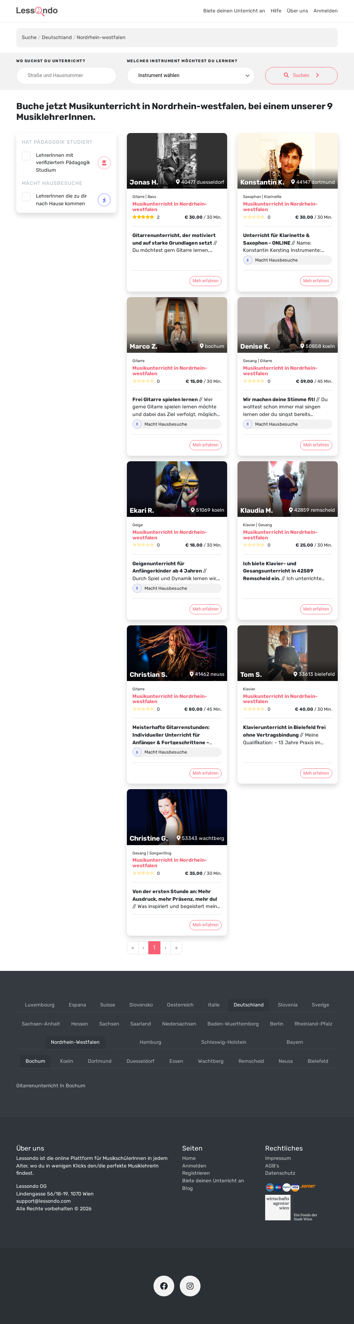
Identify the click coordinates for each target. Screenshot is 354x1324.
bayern (295, 1042)
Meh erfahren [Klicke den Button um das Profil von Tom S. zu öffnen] (316, 773)
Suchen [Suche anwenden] (301, 75)
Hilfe (276, 11)
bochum (35, 1061)
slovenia (288, 1005)
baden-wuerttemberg (233, 1024)
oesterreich (180, 1005)
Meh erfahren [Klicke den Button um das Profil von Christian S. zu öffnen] (205, 773)
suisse (107, 1005)
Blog (187, 1188)
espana (77, 1005)
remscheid (251, 1061)
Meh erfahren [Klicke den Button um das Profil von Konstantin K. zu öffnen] (316, 280)
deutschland (249, 1005)
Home (189, 1158)
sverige (320, 1005)
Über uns (297, 11)
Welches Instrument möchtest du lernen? (182, 61)
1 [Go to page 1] (154, 947)
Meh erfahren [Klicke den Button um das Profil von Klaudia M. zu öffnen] (316, 609)
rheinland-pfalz (313, 1024)
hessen (79, 1024)
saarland (140, 1024)
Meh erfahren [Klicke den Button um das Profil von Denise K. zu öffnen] (316, 444)
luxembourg (40, 1005)
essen (176, 1061)
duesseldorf (141, 1061)
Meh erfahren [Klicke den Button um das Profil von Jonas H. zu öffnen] (205, 280)
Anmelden (326, 11)
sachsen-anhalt (41, 1024)
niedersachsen (179, 1024)
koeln (66, 1061)
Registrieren (196, 1173)
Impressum (278, 1158)
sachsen (109, 1024)
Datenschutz (280, 1173)
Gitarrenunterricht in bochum (50, 1086)
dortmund (100, 1061)
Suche (29, 37)
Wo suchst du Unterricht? (50, 61)
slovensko (141, 1005)
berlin (276, 1024)
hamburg (150, 1042)
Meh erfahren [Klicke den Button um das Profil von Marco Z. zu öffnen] (205, 444)
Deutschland (57, 37)
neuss (286, 1061)
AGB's (272, 1166)
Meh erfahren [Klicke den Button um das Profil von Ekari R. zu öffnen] (205, 609)
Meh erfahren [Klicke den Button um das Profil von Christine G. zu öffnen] (205, 924)
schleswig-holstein (223, 1042)
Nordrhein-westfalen (101, 37)
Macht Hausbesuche (52, 183)
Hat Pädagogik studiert (57, 142)
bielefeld (318, 1061)
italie (214, 1005)
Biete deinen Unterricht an (234, 11)
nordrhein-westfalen (75, 1042)
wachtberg (211, 1061)
